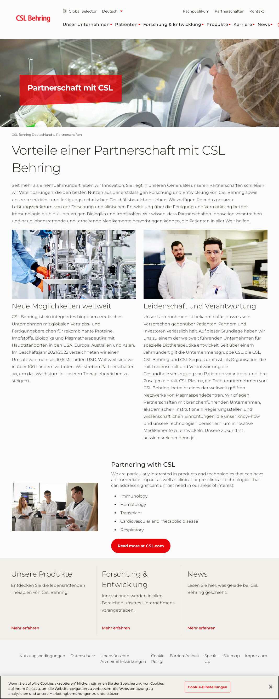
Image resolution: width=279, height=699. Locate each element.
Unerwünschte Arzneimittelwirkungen (123, 658)
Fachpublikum (196, 11)
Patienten (129, 25)
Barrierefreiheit (184, 655)
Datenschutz (82, 655)
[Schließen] (270, 689)
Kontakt (256, 11)
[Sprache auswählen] (113, 11)
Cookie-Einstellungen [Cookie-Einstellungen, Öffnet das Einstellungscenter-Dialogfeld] (207, 689)
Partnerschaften (229, 11)
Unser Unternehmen (89, 25)
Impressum (256, 655)
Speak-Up (211, 658)
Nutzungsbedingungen (42, 655)
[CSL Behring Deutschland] (32, 135)
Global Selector (80, 11)
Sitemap (231, 655)
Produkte (220, 25)
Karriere (246, 25)
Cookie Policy (157, 658)
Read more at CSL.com (141, 545)
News (266, 25)
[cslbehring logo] (33, 19)
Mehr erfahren (25, 627)
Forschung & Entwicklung (175, 25)
